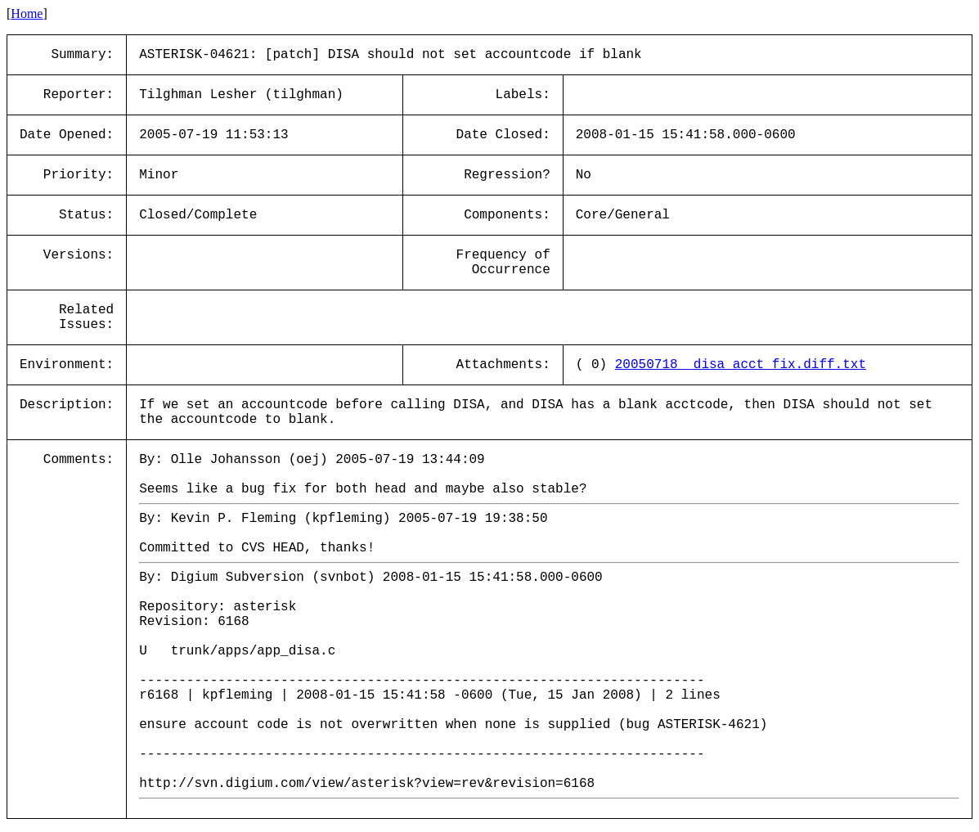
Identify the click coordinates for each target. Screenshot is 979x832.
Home (27, 13)
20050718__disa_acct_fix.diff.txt (740, 365)
